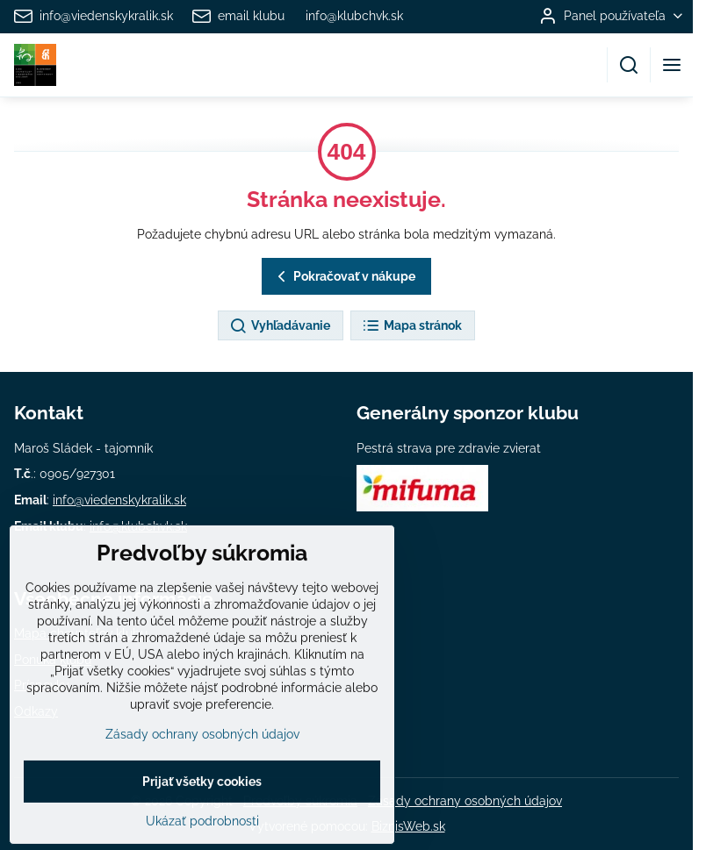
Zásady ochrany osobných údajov (465, 801)
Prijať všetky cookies (202, 824)
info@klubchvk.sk (138, 526)
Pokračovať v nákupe (343, 277)
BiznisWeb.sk (408, 826)
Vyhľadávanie (279, 326)
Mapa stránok (412, 326)
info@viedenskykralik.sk (119, 500)
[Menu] (672, 64)
